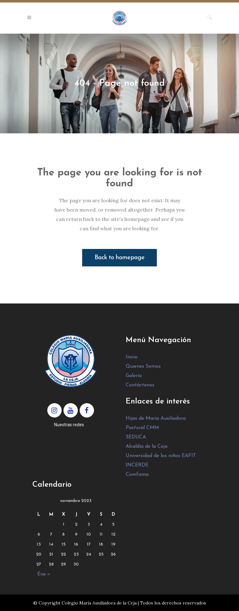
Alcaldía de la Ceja (146, 446)
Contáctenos (140, 385)
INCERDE (137, 465)
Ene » (43, 574)
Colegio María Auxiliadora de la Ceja (99, 603)
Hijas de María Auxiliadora (156, 418)
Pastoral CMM (142, 427)
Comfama (137, 474)
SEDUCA (136, 437)
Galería (134, 375)
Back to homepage (119, 258)
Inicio (132, 357)
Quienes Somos (143, 366)
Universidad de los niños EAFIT (161, 455)
